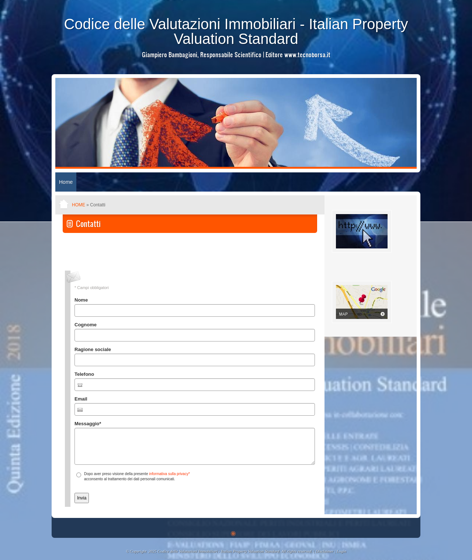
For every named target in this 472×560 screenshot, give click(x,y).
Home (66, 182)
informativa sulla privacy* (169, 474)
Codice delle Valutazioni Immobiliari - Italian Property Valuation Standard (236, 31)
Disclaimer (325, 551)
